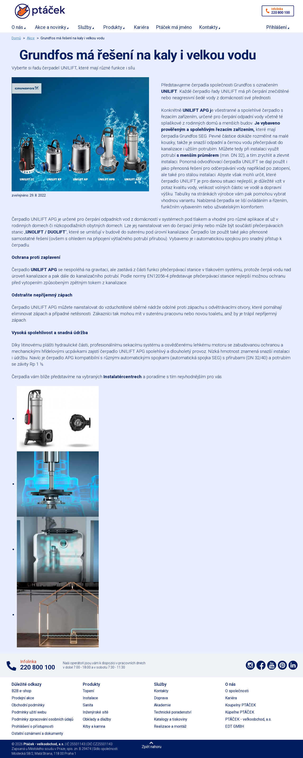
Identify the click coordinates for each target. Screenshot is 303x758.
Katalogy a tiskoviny (170, 719)
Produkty (112, 27)
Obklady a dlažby (97, 719)
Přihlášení (276, 27)
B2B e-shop (21, 691)
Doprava (161, 698)
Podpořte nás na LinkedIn (293, 665)
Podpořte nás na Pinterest (282, 665)
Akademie (162, 705)
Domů (16, 38)
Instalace (90, 698)
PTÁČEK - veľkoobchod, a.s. (248, 719)
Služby (84, 27)
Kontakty (208, 27)
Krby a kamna (94, 726)
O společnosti (237, 691)
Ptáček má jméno (174, 27)
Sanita (88, 705)
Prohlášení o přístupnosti (32, 726)
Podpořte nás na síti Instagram (250, 665)
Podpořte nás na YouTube (271, 665)
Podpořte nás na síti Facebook (261, 665)
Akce (31, 38)
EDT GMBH (234, 726)
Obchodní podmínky (28, 705)
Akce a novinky (50, 27)
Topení (88, 691)
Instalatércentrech (122, 376)
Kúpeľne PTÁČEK (239, 712)
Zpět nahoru (151, 747)
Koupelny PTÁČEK (240, 705)
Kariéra (141, 27)
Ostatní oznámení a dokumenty (37, 733)
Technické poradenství (172, 712)
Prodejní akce (23, 698)
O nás (17, 27)
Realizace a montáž (170, 726)
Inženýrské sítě (95, 712)
